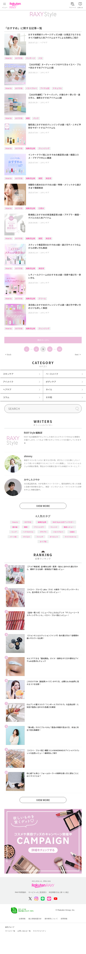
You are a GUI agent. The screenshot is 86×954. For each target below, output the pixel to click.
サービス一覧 (10, 931)
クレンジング (44, 148)
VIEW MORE (43, 506)
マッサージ (30, 58)
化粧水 (41, 208)
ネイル (49, 389)
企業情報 (22, 919)
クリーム (42, 298)
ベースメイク (52, 373)
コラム (6, 397)
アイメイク (8, 381)
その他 (49, 397)
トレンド (54, 527)
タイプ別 (43, 541)
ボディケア (51, 381)
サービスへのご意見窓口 (37, 892)
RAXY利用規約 (20, 892)
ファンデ (39, 537)
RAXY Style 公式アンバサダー (63, 522)
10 (50, 349)
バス (40, 58)
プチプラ (43, 532)
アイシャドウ (39, 527)
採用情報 (64, 919)
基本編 (14, 527)
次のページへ (43, 340)
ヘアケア (43, 42)
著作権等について (51, 919)
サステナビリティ (39, 931)
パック (36, 118)
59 (59, 349)
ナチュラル (57, 88)
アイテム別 (44, 88)
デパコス (26, 537)
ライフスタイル (70, 537)
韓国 (28, 118)
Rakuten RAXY (16, 5)
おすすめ (18, 58)
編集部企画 (30, 148)
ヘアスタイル (28, 532)
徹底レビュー (69, 527)
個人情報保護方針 (35, 919)
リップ (14, 532)
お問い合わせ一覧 (24, 931)
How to (9, 58)
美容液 (48, 178)
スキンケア (44, 72)
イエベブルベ (31, 88)
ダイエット (54, 537)
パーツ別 (13, 537)
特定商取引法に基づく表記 (59, 892)
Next (77, 354)
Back (8, 354)
